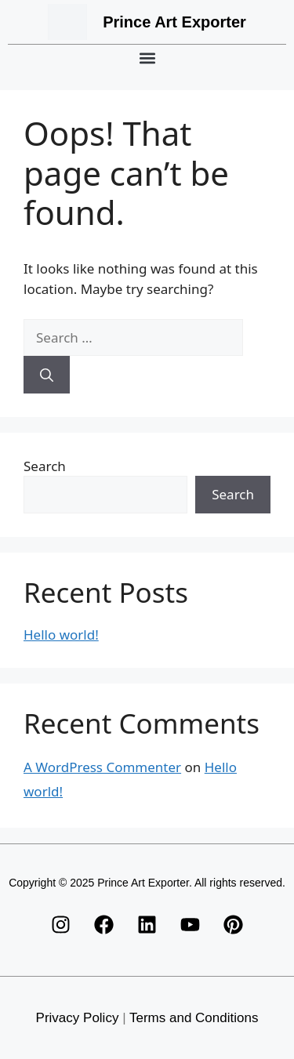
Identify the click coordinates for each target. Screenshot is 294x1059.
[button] (147, 58)
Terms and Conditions (193, 1017)
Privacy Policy (77, 1017)
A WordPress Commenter (102, 767)
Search (45, 466)
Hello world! (61, 635)
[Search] (47, 374)
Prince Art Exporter (174, 22)
